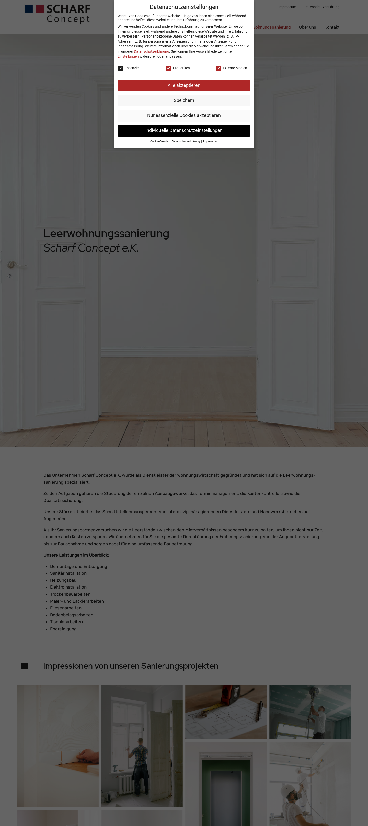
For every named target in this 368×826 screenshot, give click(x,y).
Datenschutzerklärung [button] (186, 137)
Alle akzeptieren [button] (184, 80)
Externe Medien (231, 64)
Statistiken (178, 64)
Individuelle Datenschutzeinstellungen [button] (184, 126)
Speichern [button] (184, 96)
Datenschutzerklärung (151, 47)
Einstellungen (128, 52)
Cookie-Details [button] (159, 137)
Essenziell (129, 64)
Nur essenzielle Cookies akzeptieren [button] (184, 111)
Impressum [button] (210, 137)
